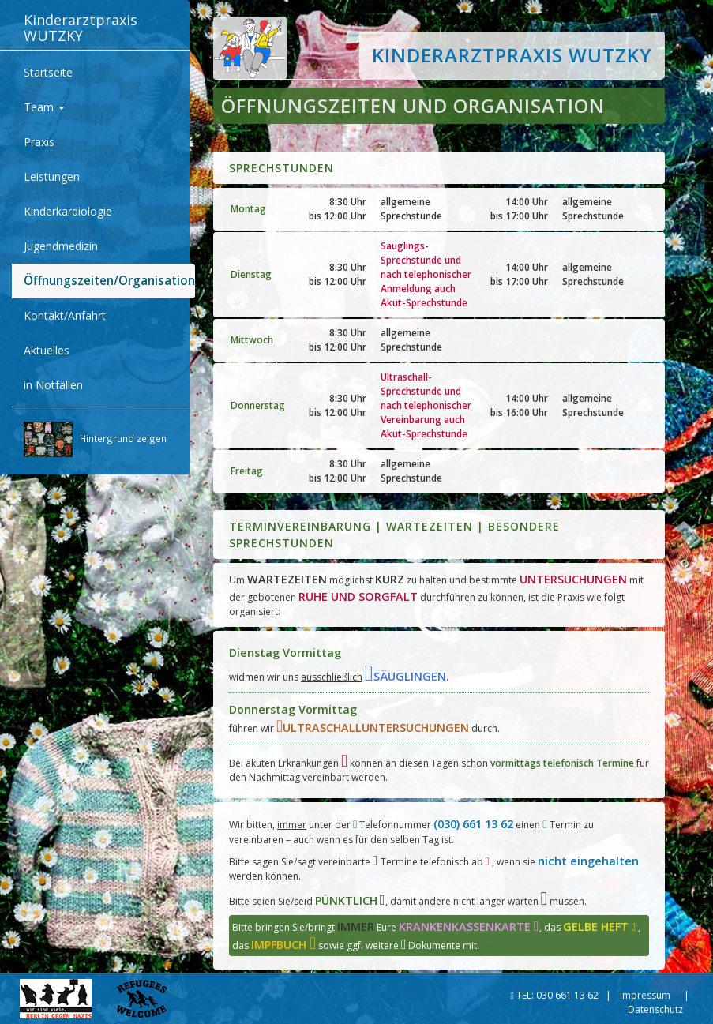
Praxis (39, 141)
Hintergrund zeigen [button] (95, 439)
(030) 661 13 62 (473, 823)
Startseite (48, 72)
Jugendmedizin (61, 245)
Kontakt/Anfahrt (65, 315)
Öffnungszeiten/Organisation (109, 280)
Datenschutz (655, 1009)
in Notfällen (53, 384)
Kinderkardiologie (68, 211)
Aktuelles (46, 350)
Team (44, 106)
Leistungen (52, 176)
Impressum (645, 995)
